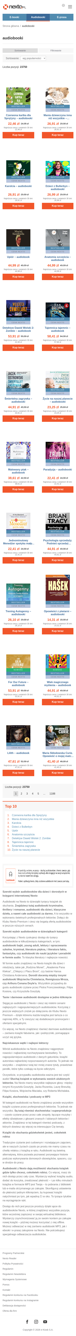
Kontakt (6, 1290)
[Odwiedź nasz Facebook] (27, 1321)
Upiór (15, 830)
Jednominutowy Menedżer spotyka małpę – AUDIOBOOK (18, 543)
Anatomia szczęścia (23, 834)
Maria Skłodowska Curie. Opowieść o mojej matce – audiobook (57, 756)
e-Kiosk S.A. (47, 1329)
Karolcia (16, 823)
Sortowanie (20, 50)
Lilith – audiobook (18, 753)
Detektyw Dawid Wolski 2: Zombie (31, 838)
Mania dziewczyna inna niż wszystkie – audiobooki (58, 118)
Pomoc (6, 1284)
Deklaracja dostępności (14, 1305)
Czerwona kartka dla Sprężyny (29, 815)
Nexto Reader (9, 1258)
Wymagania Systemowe (15, 1279)
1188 (52, 793)
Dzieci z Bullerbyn (22, 826)
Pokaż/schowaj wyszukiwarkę (54, 7)
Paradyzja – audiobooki (57, 469)
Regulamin (8, 1269)
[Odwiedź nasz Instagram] (36, 1321)
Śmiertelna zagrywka (24, 846)
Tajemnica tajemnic (23, 842)
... (44, 793)
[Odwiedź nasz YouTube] (45, 1321)
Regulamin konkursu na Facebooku (20, 1295)
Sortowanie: (12, 58)
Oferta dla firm (10, 1311)
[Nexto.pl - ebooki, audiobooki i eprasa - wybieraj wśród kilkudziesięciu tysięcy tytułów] (15, 6)
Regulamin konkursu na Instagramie (21, 1300)
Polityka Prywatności (13, 1263)
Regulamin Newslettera (14, 1274)
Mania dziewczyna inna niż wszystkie (33, 819)
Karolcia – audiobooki (18, 186)
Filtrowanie (55, 50)
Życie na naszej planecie (26, 849)
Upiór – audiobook (18, 257)
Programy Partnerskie (13, 1253)
